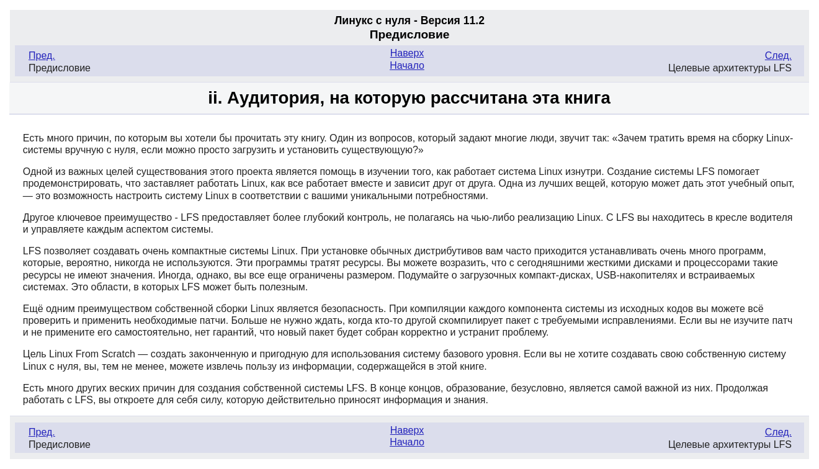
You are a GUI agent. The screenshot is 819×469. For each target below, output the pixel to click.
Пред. (42, 55)
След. (778, 55)
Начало (407, 65)
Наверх (407, 53)
